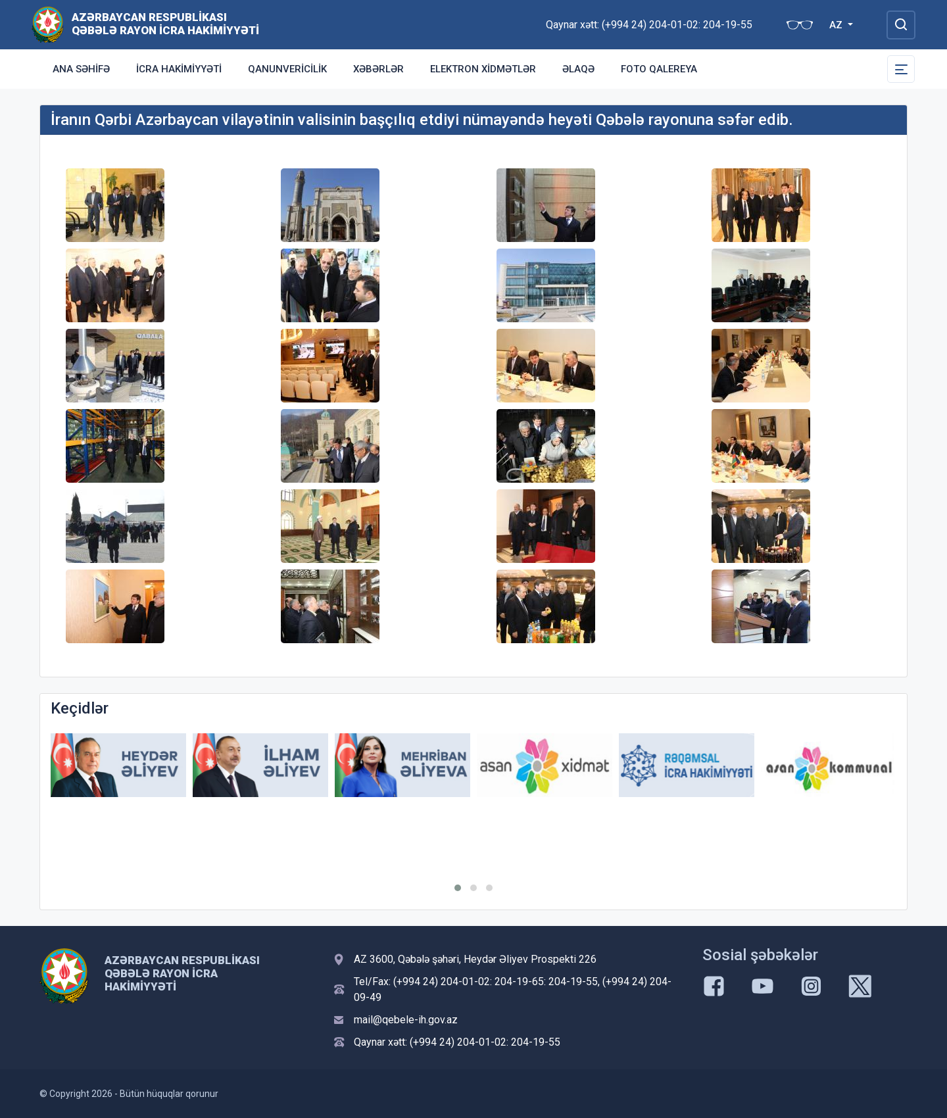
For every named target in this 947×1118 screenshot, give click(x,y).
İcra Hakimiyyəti (179, 69)
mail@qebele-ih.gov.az (406, 1019)
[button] (458, 887)
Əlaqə (578, 69)
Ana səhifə (81, 69)
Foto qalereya (659, 69)
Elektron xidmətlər (483, 69)
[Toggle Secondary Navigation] (900, 69)
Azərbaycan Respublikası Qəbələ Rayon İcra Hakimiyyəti (165, 24)
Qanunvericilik (287, 69)
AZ (837, 25)
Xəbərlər (378, 69)
